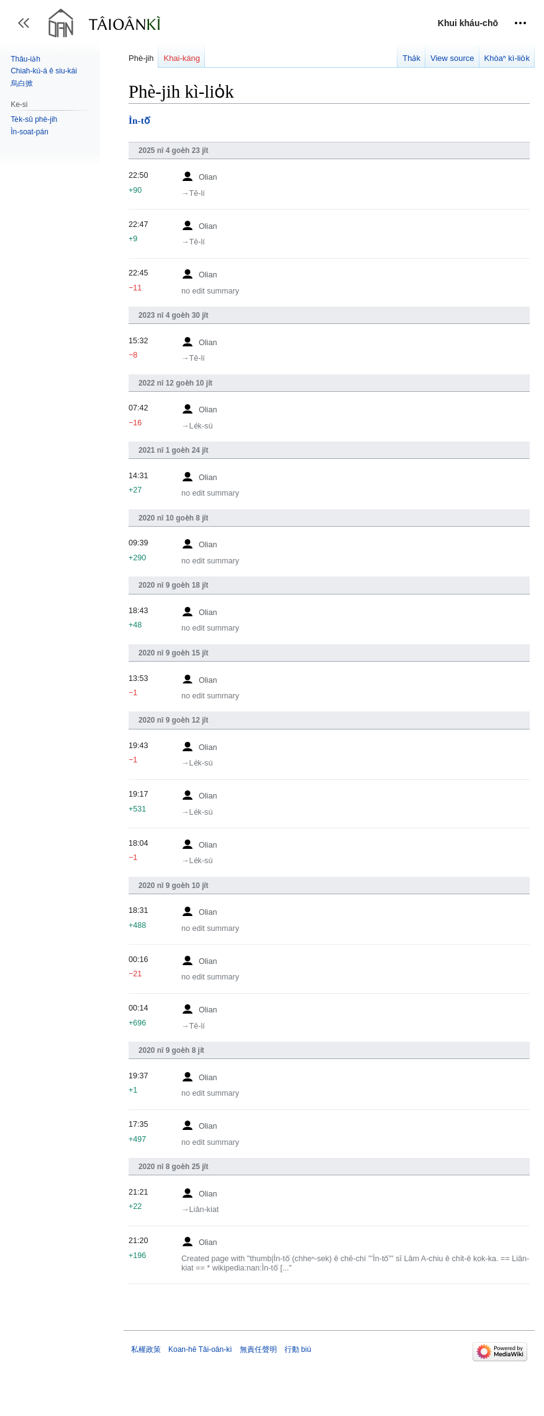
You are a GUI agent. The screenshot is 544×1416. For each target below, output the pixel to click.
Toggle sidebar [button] (27, 29)
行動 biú (297, 1349)
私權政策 (146, 1349)
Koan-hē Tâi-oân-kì (200, 1349)
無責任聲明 (258, 1349)
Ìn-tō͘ (139, 120)
